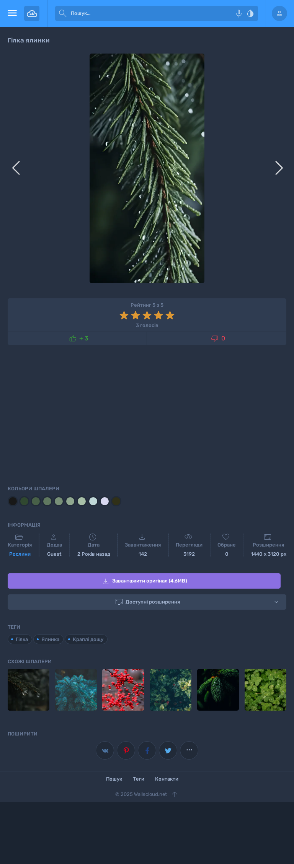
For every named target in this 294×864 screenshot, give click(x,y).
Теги (138, 779)
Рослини (20, 554)
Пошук (114, 779)
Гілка (22, 639)
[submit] (62, 13)
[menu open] (12, 13)
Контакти (166, 779)
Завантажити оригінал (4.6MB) (144, 581)
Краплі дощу (88, 639)
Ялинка (50, 639)
